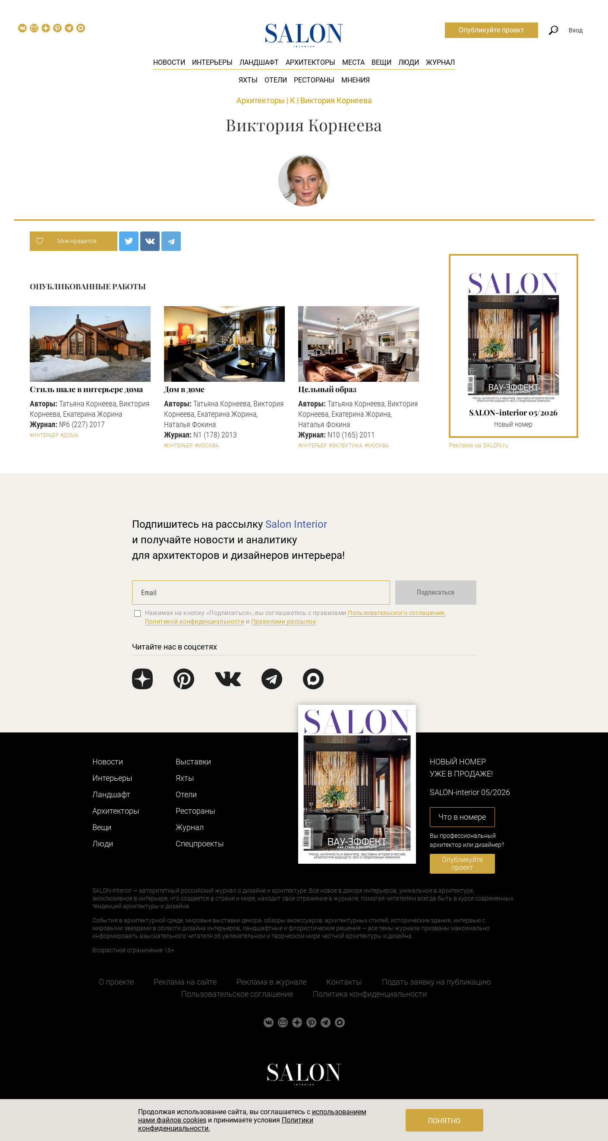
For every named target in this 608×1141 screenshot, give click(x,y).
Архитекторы (310, 62)
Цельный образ (327, 389)
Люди (408, 62)
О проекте (116, 981)
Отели (276, 80)
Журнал (440, 62)
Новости (169, 62)
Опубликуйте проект (491, 30)
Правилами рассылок (284, 621)
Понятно (444, 1121)
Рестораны (314, 80)
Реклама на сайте (185, 981)
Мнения (355, 80)
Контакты (344, 981)
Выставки (193, 761)
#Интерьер (44, 435)
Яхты (248, 80)
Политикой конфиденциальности (195, 621)
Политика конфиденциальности (370, 993)
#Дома (69, 435)
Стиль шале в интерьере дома (86, 389)
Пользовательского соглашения (396, 612)
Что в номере (462, 816)
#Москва (207, 445)
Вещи (381, 62)
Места (353, 62)
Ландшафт (259, 62)
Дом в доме (184, 389)
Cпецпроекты (200, 843)
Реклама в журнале (271, 981)
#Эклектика (345, 445)
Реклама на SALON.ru (478, 445)
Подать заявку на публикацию (436, 981)
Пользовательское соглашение (237, 993)
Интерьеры (212, 62)
